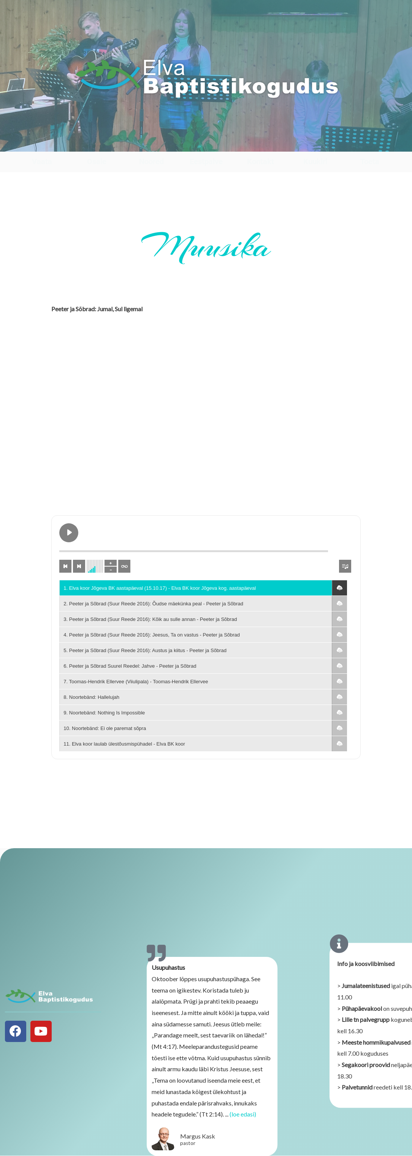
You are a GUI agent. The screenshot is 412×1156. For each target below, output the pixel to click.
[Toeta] (370, 144)
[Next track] (79, 566)
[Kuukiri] (315, 144)
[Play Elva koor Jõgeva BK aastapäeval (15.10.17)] (68, 532)
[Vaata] (42, 144)
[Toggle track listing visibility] (345, 566)
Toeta (369, 161)
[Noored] (151, 144)
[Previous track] (65, 566)
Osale (96, 161)
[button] (339, 587)
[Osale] (96, 144)
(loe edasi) (243, 1118)
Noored (151, 161)
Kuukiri (315, 161)
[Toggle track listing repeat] (124, 566)
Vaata (42, 161)
